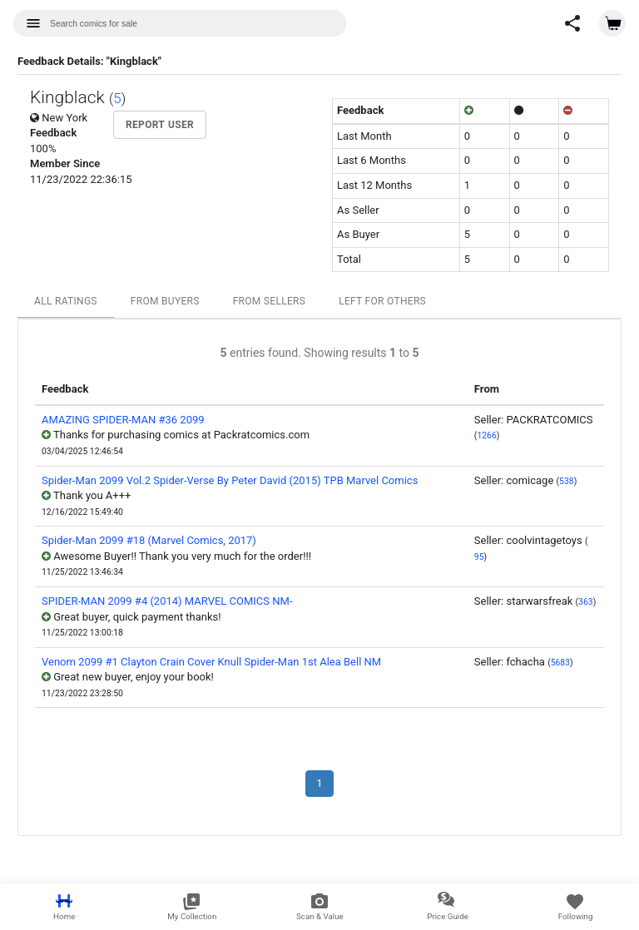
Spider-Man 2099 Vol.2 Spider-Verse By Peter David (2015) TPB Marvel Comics (230, 480)
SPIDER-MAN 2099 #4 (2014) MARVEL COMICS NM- (167, 601)
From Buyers (165, 301)
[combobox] (179, 23)
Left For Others (382, 301)
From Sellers (269, 301)
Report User (160, 125)
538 (566, 481)
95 (479, 557)
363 (585, 601)
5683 (560, 662)
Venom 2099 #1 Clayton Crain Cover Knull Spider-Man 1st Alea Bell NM (211, 661)
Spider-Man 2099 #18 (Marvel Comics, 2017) (149, 540)
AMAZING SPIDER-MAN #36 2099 (123, 419)
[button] (572, 23)
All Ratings (65, 301)
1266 (486, 435)
